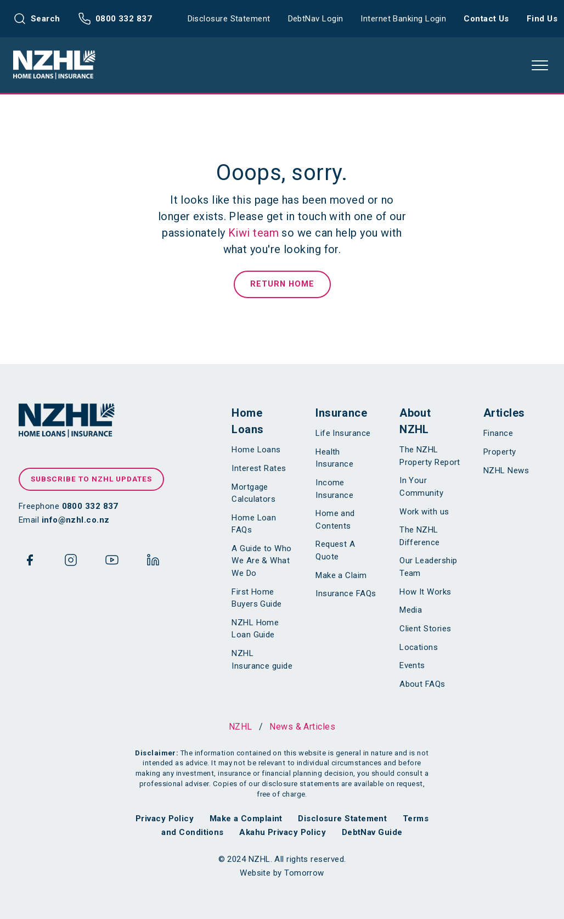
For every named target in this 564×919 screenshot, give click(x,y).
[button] (540, 65)
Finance (498, 433)
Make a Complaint (246, 818)
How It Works (425, 592)
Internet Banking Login (403, 19)
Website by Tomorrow (282, 873)
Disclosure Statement (229, 19)
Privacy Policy (165, 818)
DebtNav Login (315, 19)
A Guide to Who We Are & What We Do (261, 560)
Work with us (424, 512)
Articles (504, 412)
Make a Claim (340, 575)
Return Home (282, 284)
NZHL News (506, 470)
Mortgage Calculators (253, 493)
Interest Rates (259, 468)
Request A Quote (335, 550)
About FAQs (422, 684)
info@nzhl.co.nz (76, 520)
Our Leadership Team (428, 567)
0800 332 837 (115, 18)
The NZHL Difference (419, 536)
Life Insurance (342, 433)
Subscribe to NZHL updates (91, 478)
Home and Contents (335, 519)
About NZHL (415, 421)
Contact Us (486, 19)
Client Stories (425, 629)
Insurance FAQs (345, 593)
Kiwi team (253, 232)
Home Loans (247, 421)
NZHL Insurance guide (262, 659)
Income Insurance (334, 489)
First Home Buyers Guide (256, 598)
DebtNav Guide (372, 832)
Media (410, 610)
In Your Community (421, 486)
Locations (418, 647)
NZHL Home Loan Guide (255, 629)
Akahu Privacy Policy (282, 832)
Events (412, 665)
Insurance (341, 412)
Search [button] (36, 18)
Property (499, 452)
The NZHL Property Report (429, 456)
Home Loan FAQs (254, 524)
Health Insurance (334, 458)
